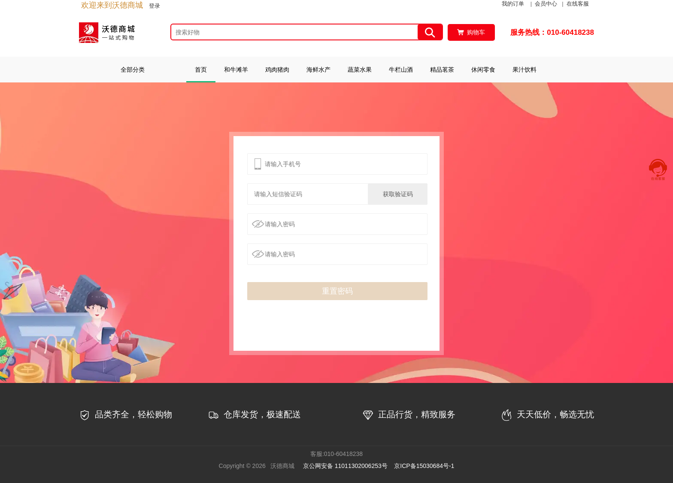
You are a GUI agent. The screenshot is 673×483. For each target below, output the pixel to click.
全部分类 (133, 69)
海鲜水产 (318, 69)
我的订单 (513, 3)
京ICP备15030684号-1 (424, 465)
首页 (201, 69)
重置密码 (337, 291)
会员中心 (546, 3)
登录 (154, 6)
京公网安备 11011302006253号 (345, 465)
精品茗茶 (442, 69)
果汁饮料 (524, 69)
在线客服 (578, 3)
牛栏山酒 (401, 69)
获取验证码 (398, 194)
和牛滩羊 (236, 69)
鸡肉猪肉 (277, 69)
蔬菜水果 (360, 69)
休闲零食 (483, 69)
